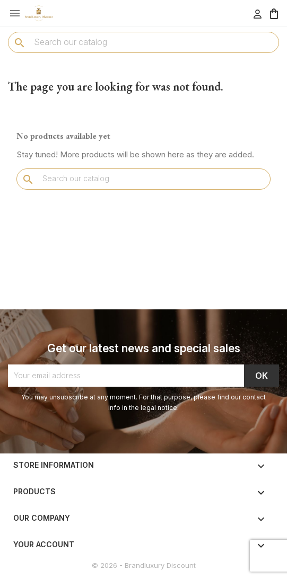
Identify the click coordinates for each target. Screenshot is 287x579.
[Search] (143, 42)
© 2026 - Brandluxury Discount (144, 565)
